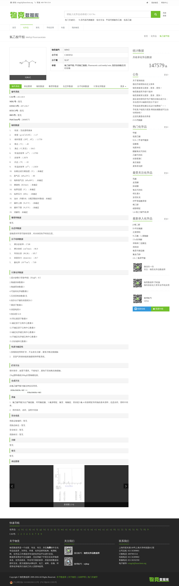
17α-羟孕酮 (137, 240)
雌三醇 (136, 205)
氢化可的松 (138, 190)
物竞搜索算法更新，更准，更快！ (147, 88)
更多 (123, 86)
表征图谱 (28, 86)
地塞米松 (137, 148)
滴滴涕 (136, 247)
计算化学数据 (99, 86)
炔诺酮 (136, 186)
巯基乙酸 (128, 20)
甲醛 (135, 133)
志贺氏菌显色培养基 (141, 116)
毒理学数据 (53, 86)
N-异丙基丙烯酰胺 (87, 20)
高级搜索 (164, 14)
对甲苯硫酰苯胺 (139, 201)
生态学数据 (68, 86)
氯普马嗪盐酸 (138, 251)
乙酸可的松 (138, 155)
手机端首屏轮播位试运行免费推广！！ (149, 106)
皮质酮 (136, 182)
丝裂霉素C (137, 159)
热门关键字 (93, 577)
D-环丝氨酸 (138, 228)
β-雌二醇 (136, 225)
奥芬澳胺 (137, 162)
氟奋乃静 (137, 254)
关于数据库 (61, 577)
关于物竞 (72, 577)
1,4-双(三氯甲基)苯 (141, 212)
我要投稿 (140, 309)
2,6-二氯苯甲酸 (139, 258)
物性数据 (40, 86)
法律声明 (82, 577)
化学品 (26, 28)
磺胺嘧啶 (137, 208)
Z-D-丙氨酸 (138, 120)
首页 (14, 28)
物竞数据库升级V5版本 (143, 92)
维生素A (136, 194)
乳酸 (135, 179)
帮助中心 (164, 3)
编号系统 (15, 86)
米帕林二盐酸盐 (139, 243)
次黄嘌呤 (137, 232)
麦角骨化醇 (138, 166)
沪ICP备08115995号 (48, 582)
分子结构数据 (83, 86)
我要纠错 (158, 309)
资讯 (37, 28)
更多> (166, 75)
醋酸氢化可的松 (139, 151)
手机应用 (50, 28)
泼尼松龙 (137, 197)
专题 (63, 28)
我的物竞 (154, 3)
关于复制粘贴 (138, 81)
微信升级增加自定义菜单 (143, 84)
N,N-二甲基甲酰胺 (140, 140)
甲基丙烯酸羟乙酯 (114, 20)
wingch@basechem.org (25, 3)
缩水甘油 (100, 20)
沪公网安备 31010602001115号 (24, 582)
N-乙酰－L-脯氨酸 (140, 236)
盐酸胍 (136, 144)
